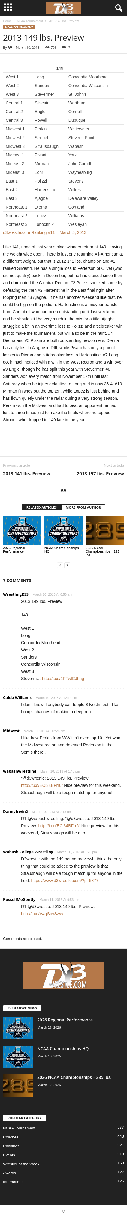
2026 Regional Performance (14, 549)
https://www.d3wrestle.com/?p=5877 (64, 880)
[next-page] (67, 565)
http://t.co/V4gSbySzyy (42, 913)
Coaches (10, 1137)
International (14, 1182)
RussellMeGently (19, 899)
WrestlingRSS (16, 594)
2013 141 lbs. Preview (26, 473)
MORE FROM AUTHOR (83, 507)
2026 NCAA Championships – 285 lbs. (102, 551)
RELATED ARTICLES (41, 507)
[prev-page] (60, 565)
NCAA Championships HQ (61, 549)
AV (10, 47)
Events (9, 1155)
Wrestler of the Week (21, 1164)
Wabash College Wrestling (28, 851)
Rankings (11, 1146)
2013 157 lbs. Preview (100, 473)
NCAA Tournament (30, 21)
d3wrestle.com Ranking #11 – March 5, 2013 (44, 232)
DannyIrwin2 (15, 811)
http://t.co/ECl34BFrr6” (42, 785)
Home (7, 21)
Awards (9, 1173)
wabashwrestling (19, 771)
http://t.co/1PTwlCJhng (63, 678)
